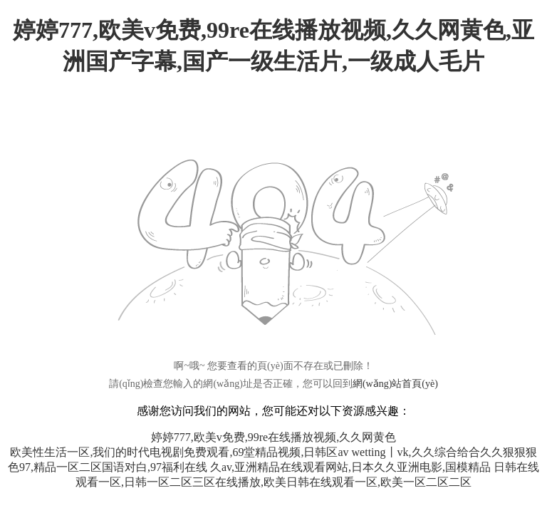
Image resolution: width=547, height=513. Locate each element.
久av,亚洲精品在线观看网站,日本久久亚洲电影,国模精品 (350, 467)
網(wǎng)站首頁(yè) (395, 383)
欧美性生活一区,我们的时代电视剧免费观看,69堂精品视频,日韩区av (179, 452)
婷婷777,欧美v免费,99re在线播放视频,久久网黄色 (273, 437)
